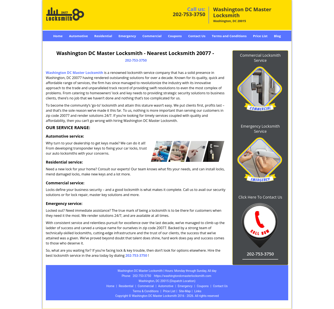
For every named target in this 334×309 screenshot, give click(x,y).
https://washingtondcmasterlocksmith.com (182, 276)
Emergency (127, 36)
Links (197, 291)
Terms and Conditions (229, 36)
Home (58, 36)
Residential (103, 36)
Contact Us (196, 36)
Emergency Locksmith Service (260, 129)
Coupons (175, 36)
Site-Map (185, 291)
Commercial (152, 36)
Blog (277, 36)
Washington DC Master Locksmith (74, 72)
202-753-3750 (189, 14)
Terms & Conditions (146, 291)
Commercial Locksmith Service (260, 58)
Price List (260, 36)
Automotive (78, 36)
